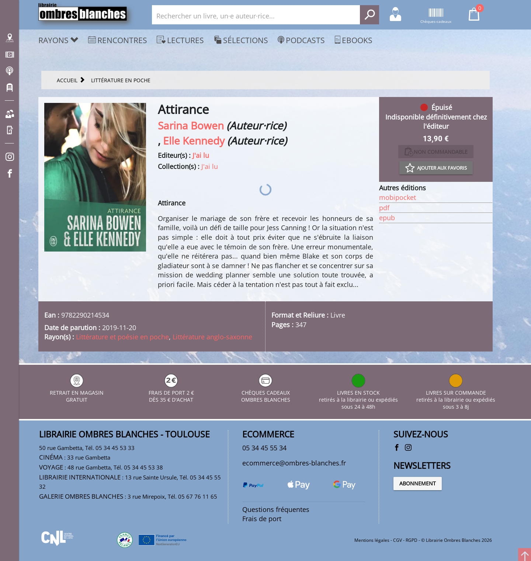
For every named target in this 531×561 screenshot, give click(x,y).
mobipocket (397, 197)
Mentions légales (371, 540)
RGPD (411, 540)
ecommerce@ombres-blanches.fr (294, 462)
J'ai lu (200, 155)
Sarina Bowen (191, 125)
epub (387, 217)
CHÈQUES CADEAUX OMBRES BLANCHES (265, 392)
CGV (397, 540)
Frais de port (261, 518)
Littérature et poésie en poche (122, 336)
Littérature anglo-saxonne (212, 336)
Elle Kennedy (194, 141)
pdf (384, 207)
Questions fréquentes (275, 509)
